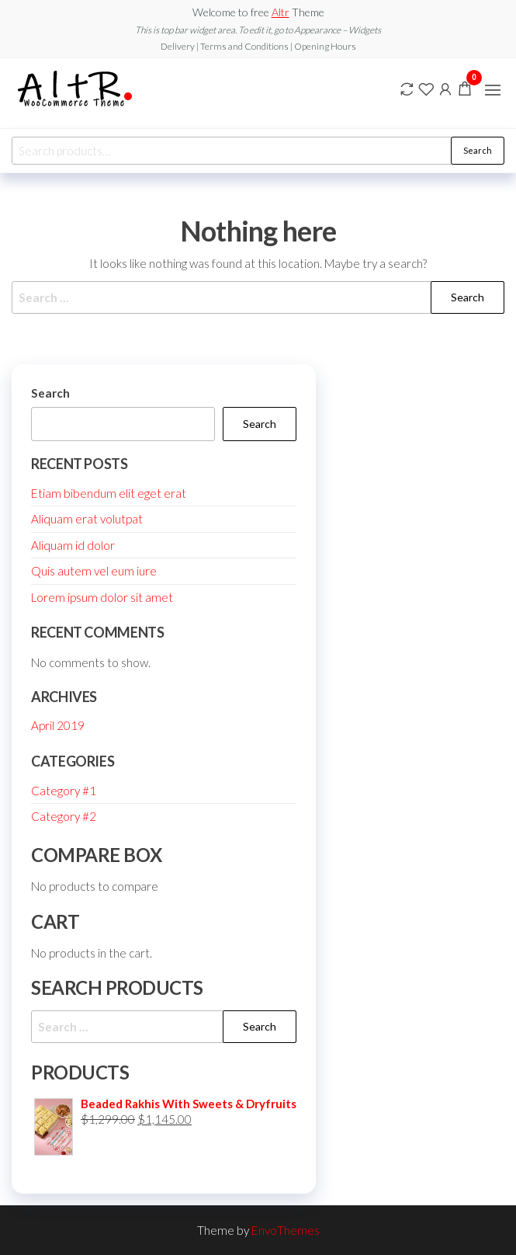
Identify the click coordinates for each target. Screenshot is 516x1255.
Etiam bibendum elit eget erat (108, 493)
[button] (492, 90)
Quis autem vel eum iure (94, 571)
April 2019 (58, 725)
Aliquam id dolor (73, 545)
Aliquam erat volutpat (87, 519)
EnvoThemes (285, 1230)
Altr (280, 12)
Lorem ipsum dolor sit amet (102, 597)
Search (477, 150)
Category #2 (63, 816)
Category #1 (63, 791)
